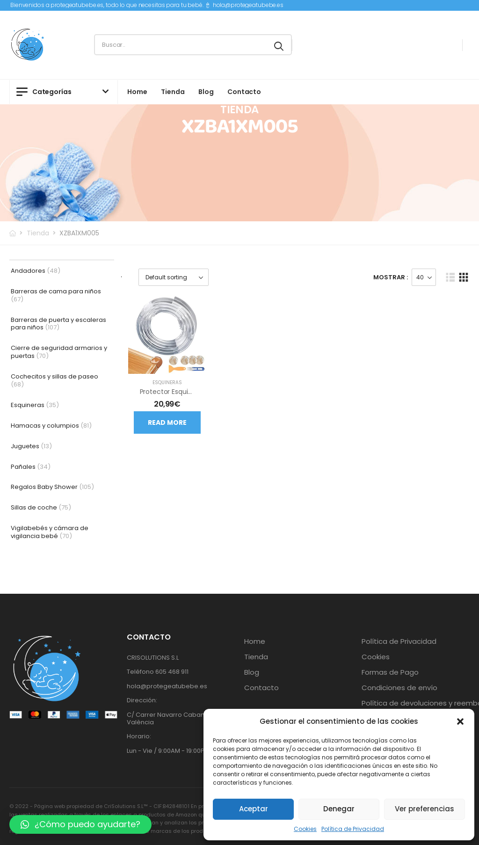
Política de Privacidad (352, 829)
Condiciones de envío (399, 688)
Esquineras (167, 382)
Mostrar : (390, 277)
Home (137, 91)
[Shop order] (173, 277)
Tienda (172, 91)
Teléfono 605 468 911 (158, 671)
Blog (205, 91)
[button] (460, 721)
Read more (167, 422)
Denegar (339, 809)
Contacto (244, 91)
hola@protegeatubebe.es (248, 5)
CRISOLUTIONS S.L (153, 657)
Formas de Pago (390, 672)
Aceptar (253, 809)
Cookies (305, 829)
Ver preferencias (424, 809)
